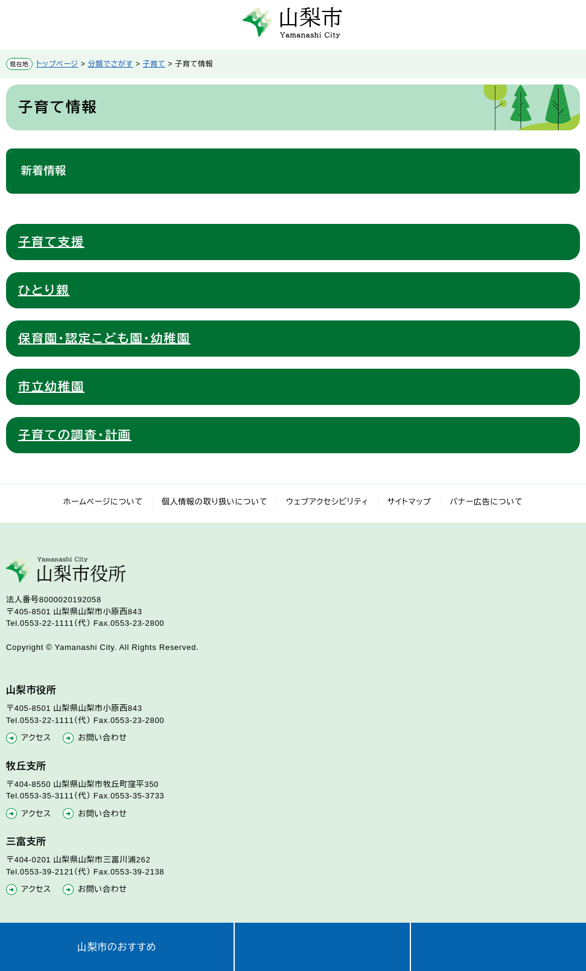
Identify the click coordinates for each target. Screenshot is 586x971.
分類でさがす (110, 64)
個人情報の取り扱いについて (215, 501)
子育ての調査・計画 (75, 435)
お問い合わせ (102, 737)
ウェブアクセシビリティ (327, 501)
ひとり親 (43, 290)
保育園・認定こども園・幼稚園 (104, 338)
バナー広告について (486, 501)
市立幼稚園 (51, 386)
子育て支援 (51, 242)
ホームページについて (103, 501)
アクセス (36, 737)
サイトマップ (409, 501)
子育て (153, 64)
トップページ (57, 64)
